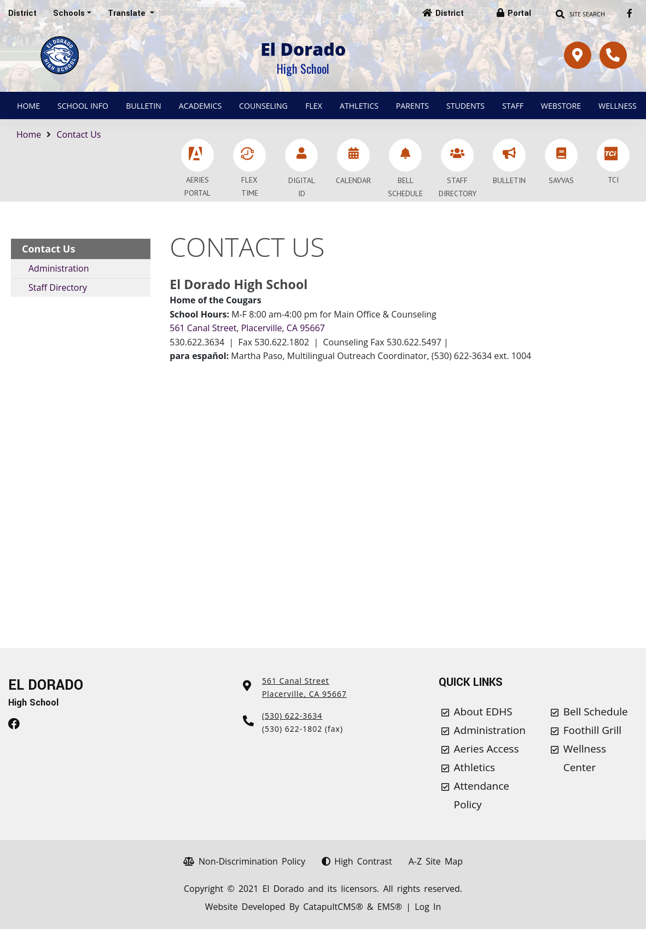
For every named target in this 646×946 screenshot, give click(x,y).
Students (465, 106)
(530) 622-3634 (292, 715)
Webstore (561, 106)
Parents (412, 106)
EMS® (389, 907)
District (22, 13)
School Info (82, 106)
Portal (519, 13)
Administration (58, 268)
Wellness (617, 106)
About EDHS (483, 711)
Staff (512, 106)
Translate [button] (128, 13)
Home (28, 106)
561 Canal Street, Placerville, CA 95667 (247, 328)
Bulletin (143, 106)
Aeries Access (486, 749)
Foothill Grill (592, 730)
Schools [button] (69, 13)
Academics (200, 106)
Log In (428, 907)
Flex (313, 106)
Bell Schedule (595, 711)
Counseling (263, 106)
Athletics (359, 106)
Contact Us (79, 134)
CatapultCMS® (333, 907)
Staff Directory (57, 287)
